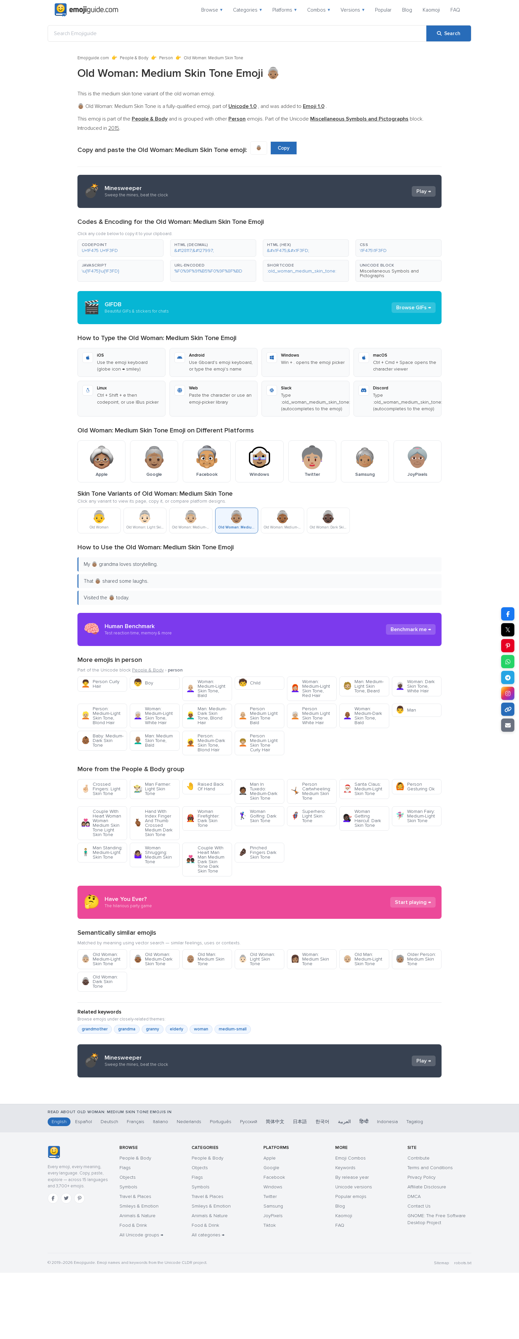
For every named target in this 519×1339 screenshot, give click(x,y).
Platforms (284, 10)
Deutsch (109, 1188)
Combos (318, 10)
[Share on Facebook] (507, 613)
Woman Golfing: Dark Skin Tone (257, 816)
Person (166, 58)
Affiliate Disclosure (426, 1253)
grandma (126, 1029)
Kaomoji (431, 10)
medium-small (233, 1029)
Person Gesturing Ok (415, 786)
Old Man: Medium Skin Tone (205, 959)
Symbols (128, 1253)
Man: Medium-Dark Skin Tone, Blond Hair (206, 715)
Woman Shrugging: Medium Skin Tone (152, 855)
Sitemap (441, 1329)
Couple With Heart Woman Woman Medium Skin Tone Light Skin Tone (101, 823)
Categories (247, 10)
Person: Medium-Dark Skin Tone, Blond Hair (205, 743)
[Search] (448, 33)
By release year (352, 1243)
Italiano (160, 1188)
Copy (284, 148)
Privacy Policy (421, 1243)
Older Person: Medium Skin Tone (416, 959)
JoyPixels (273, 1282)
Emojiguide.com (93, 58)
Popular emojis (350, 1262)
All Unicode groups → (141, 1301)
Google (271, 1234)
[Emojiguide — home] (86, 10)
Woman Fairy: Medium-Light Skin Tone (415, 816)
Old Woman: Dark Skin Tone (99, 981)
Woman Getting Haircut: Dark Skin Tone (362, 818)
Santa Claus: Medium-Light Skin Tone (362, 788)
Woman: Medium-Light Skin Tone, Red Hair (310, 688)
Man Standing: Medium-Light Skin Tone (101, 852)
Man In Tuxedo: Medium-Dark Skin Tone (257, 791)
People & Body (134, 58)
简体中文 (275, 1188)
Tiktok (269, 1291)
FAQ (455, 10)
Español (83, 1188)
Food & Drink (133, 1291)
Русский (248, 1188)
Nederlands (189, 1188)
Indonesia (387, 1188)
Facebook (274, 1243)
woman (201, 1029)
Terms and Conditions (430, 1234)
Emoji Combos (350, 1224)
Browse (211, 10)
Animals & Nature (137, 1282)
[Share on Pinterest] (507, 645)
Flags (125, 1234)
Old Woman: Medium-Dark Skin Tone (152, 959)
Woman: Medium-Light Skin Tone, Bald (205, 688)
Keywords (345, 1234)
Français (135, 1188)
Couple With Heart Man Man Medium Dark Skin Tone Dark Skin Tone (205, 859)
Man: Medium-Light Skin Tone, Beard (363, 686)
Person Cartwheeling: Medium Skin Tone (311, 791)
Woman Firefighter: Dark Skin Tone (202, 818)
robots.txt (462, 1329)
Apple (269, 1224)
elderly (176, 1029)
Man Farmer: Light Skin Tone (152, 788)
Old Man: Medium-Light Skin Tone (362, 959)
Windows (272, 1253)
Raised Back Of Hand (205, 786)
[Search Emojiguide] (237, 33)
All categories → (208, 1301)
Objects (127, 1243)
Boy (143, 682)
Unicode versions (353, 1253)
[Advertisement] (259, 1135)
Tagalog (414, 1188)
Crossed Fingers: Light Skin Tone (100, 788)
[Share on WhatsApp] (507, 661)
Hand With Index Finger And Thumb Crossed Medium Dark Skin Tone (152, 823)
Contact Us (419, 1272)
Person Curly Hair (100, 684)
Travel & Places (135, 1262)
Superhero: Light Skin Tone (308, 816)
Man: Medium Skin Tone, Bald (153, 740)
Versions (352, 10)
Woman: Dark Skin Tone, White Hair (415, 686)
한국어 (322, 1188)
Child (249, 682)
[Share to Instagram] (507, 693)
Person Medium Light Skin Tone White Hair (310, 715)
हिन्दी (363, 1188)
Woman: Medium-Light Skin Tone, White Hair (153, 715)
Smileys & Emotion (139, 1272)
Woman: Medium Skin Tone (310, 959)
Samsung (273, 1272)
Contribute (418, 1224)
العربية (344, 1188)
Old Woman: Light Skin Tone (256, 959)
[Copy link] (507, 709)
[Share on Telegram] (507, 677)
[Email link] (507, 725)
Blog (407, 10)
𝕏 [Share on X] (507, 629)
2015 (113, 128)
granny (152, 1029)
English (59, 1188)
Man (406, 710)
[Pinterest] (79, 1264)
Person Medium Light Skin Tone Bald (258, 715)
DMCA (414, 1262)
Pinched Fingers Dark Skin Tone (257, 852)
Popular (383, 10)
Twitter (270, 1262)
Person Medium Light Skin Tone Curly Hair (258, 743)
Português (220, 1188)
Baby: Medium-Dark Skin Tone (102, 740)
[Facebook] (53, 1264)
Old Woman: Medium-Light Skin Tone (100, 959)
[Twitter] (66, 1264)
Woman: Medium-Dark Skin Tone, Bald (362, 715)
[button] (120, 248)
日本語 (300, 1188)
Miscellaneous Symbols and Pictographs (389, 273)
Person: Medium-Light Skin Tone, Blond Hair (100, 715)
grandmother (95, 1029)
